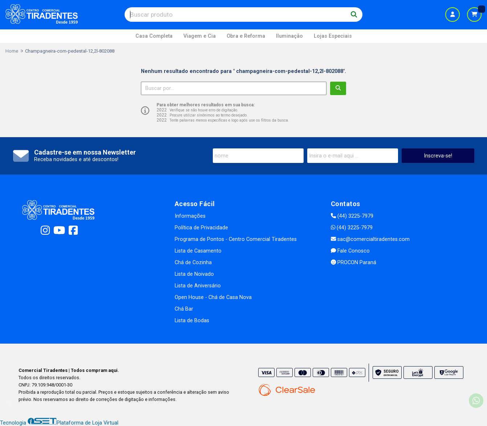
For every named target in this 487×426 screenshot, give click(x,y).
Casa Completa (154, 36)
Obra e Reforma (246, 36)
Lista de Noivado (194, 274)
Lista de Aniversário (198, 286)
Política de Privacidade (201, 228)
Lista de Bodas (192, 321)
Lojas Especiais (333, 36)
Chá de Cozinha (193, 262)
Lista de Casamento (198, 251)
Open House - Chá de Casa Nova (213, 297)
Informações (190, 216)
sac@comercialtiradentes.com (370, 239)
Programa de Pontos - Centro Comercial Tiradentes (236, 239)
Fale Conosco (350, 251)
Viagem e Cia (199, 36)
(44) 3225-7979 (352, 216)
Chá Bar (184, 309)
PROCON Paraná (353, 262)
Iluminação (289, 36)
